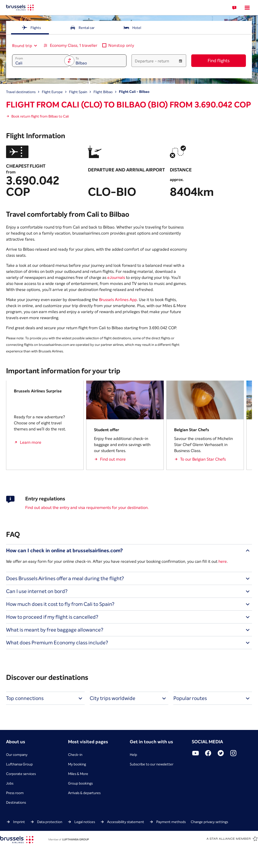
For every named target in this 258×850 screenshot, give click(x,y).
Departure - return (152, 60)
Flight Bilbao (103, 92)
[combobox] (22, 45)
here (222, 561)
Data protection (49, 822)
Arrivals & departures (84, 793)
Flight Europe (52, 92)
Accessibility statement (125, 822)
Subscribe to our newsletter (151, 764)
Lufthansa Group (19, 764)
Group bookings (80, 783)
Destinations (16, 802)
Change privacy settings (209, 822)
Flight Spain (78, 92)
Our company (16, 754)
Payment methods (171, 822)
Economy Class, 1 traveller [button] (73, 45)
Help (133, 754)
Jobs (9, 783)
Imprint (19, 822)
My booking (77, 764)
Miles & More (78, 773)
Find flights (219, 60)
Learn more (30, 442)
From (19, 58)
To (77, 58)
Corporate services (21, 773)
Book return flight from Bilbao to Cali (40, 116)
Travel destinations (21, 92)
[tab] (31, 27)
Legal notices (84, 822)
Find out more (113, 459)
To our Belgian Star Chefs (203, 459)
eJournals (116, 277)
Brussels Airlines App (118, 299)
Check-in (75, 754)
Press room (15, 793)
